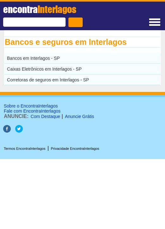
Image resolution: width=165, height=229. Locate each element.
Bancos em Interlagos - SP (33, 58)
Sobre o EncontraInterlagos (31, 105)
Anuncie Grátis (79, 116)
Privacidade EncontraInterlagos (75, 148)
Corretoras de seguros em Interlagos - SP (48, 79)
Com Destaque (45, 116)
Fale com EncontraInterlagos (32, 111)
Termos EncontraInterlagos (24, 148)
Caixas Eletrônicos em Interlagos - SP (44, 69)
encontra (39, 9)
